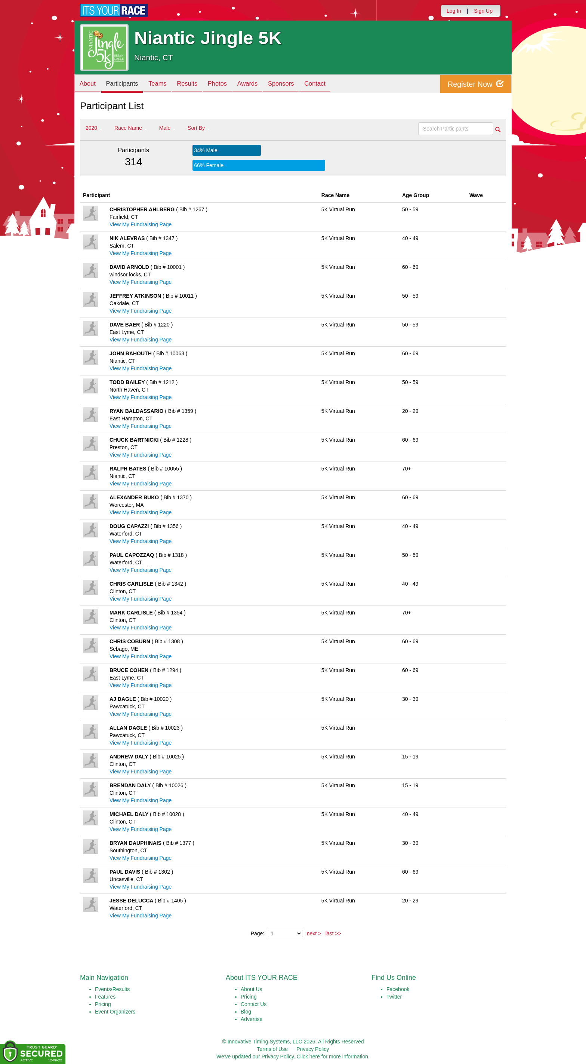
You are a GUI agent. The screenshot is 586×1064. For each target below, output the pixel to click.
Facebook (397, 989)
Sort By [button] (199, 128)
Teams (163, 84)
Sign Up (483, 11)
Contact (330, 84)
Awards (258, 84)
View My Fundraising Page (141, 224)
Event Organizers (115, 1012)
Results (194, 84)
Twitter (394, 997)
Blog (246, 1012)
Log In (454, 11)
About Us (251, 989)
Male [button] (167, 128)
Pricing (103, 1004)
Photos (226, 84)
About (88, 84)
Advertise (251, 1019)
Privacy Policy (312, 1049)
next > (314, 933)
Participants (125, 84)
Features (105, 997)
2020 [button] (94, 128)
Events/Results (112, 989)
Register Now (475, 84)
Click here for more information (332, 1057)
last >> (333, 933)
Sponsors (294, 84)
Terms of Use (272, 1049)
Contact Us (253, 1004)
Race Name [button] (130, 128)
